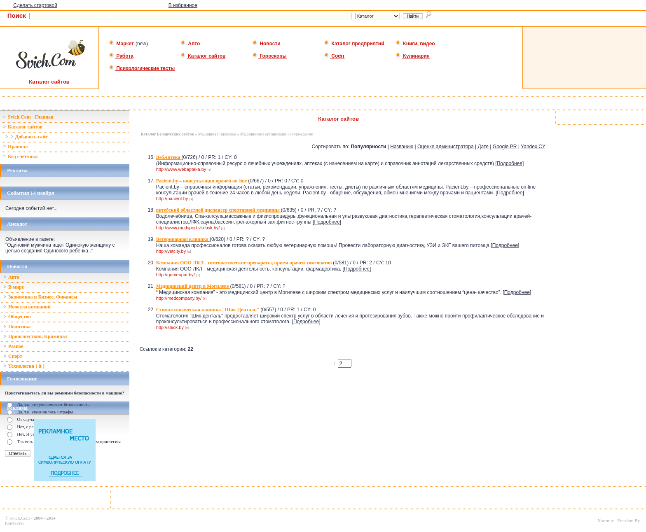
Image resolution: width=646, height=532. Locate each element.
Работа (121, 56)
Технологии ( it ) (23, 366)
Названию (401, 146)
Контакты (14, 522)
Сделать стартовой (35, 5)
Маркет (121, 44)
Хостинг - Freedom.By (618, 520)
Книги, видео (415, 44)
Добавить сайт (26, 137)
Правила (15, 146)
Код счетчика (20, 156)
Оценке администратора (445, 146)
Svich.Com (19, 518)
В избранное (183, 5)
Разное (13, 346)
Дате (483, 146)
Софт (334, 56)
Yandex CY (533, 146)
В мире (13, 287)
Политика (16, 326)
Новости (266, 44)
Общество (17, 317)
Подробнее (509, 163)
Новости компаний (27, 307)
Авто (190, 44)
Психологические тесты (142, 68)
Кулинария (413, 56)
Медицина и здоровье (217, 134)
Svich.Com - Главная (28, 117)
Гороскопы (269, 56)
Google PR (505, 146)
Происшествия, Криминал (35, 336)
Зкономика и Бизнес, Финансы (40, 297)
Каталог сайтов (202, 56)
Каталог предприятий (354, 44)
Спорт (12, 356)
